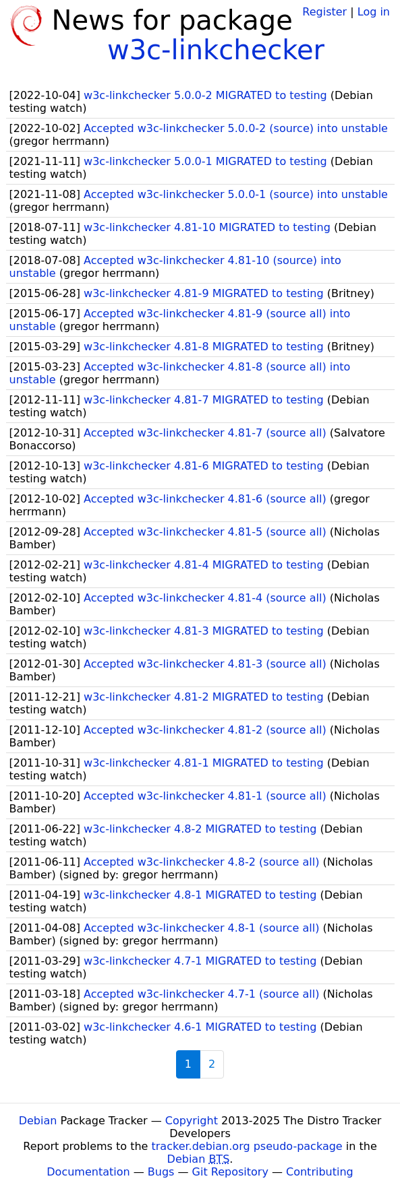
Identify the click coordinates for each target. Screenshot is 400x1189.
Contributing (319, 1171)
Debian (38, 1120)
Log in (374, 11)
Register (324, 11)
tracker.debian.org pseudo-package (247, 1146)
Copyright (191, 1120)
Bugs (161, 1171)
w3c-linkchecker (215, 49)
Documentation (88, 1171)
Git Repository (230, 1171)
